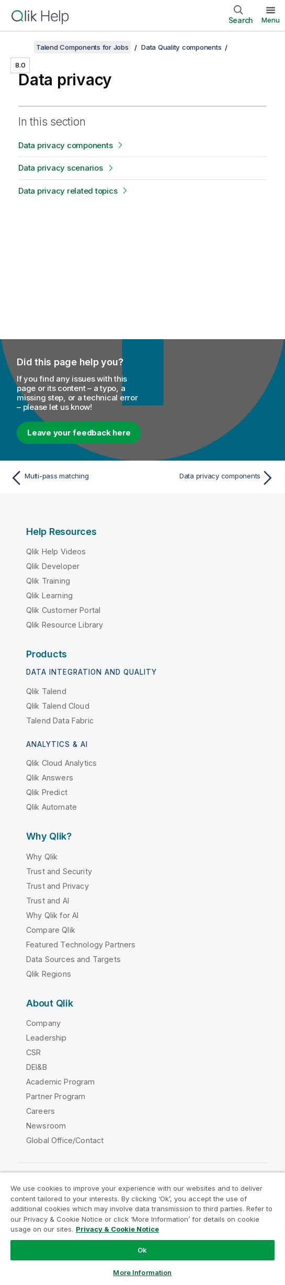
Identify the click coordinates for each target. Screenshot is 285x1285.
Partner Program (55, 1096)
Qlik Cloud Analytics (61, 762)
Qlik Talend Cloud (57, 705)
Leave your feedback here (79, 433)
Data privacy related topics (67, 191)
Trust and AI (47, 900)
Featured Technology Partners (80, 944)
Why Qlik (42, 856)
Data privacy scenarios (60, 168)
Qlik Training (48, 580)
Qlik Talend (46, 691)
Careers (40, 1111)
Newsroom (46, 1125)
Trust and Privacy (57, 885)
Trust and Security (59, 871)
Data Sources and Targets (73, 959)
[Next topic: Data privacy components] (211, 478)
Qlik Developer (52, 566)
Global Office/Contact (65, 1140)
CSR (33, 1052)
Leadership (46, 1037)
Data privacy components (65, 145)
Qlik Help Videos (56, 551)
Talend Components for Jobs (82, 47)
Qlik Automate (51, 806)
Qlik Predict (46, 792)
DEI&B (36, 1067)
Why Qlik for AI (52, 915)
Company (43, 1023)
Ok (142, 1250)
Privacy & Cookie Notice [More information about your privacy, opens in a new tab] (117, 1229)
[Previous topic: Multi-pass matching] (74, 478)
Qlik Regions (48, 973)
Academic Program (60, 1081)
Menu (270, 20)
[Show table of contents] (21, 47)
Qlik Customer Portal (63, 610)
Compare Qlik (50, 929)
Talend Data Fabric (60, 720)
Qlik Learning (49, 595)
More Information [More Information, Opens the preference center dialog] (142, 1272)
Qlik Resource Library (64, 624)
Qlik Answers (49, 777)
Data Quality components (181, 47)
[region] (142, 1228)
